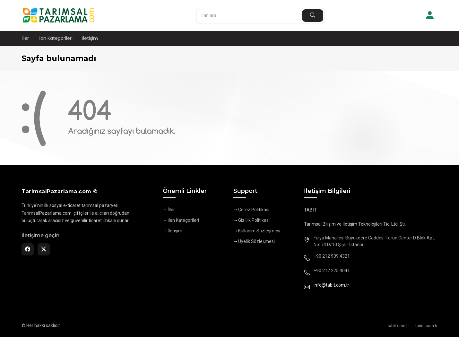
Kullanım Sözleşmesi (259, 230)
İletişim (90, 38)
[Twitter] (44, 249)
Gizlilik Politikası (254, 220)
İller (25, 38)
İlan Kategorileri (56, 38)
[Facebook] (28, 249)
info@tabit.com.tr (331, 285)
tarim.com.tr (426, 325)
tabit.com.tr (398, 325)
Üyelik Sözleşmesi (256, 241)
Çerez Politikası (253, 209)
